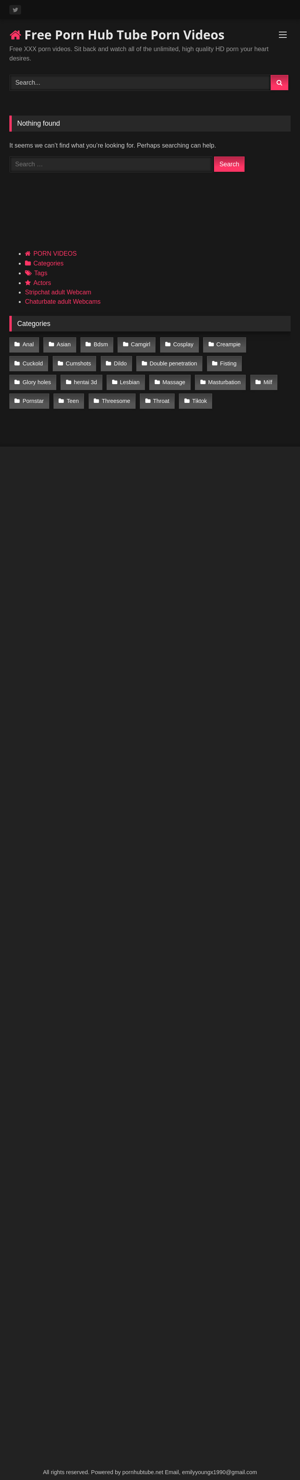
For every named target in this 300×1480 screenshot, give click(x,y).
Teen (28, 393)
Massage (119, 377)
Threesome (70, 393)
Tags (40, 273)
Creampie (221, 344)
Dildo (75, 360)
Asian (62, 344)
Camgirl (136, 344)
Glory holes (225, 360)
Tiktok (151, 393)
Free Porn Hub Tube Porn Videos (117, 34)
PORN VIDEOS (55, 253)
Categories (48, 263)
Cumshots (35, 360)
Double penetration (127, 360)
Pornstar (247, 377)
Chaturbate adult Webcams (63, 301)
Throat (114, 393)
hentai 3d (33, 377)
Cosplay (178, 344)
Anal (28, 344)
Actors (42, 283)
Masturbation (168, 377)
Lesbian (76, 377)
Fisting (181, 360)
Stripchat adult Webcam (58, 292)
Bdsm (98, 344)
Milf (211, 377)
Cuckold (265, 344)
